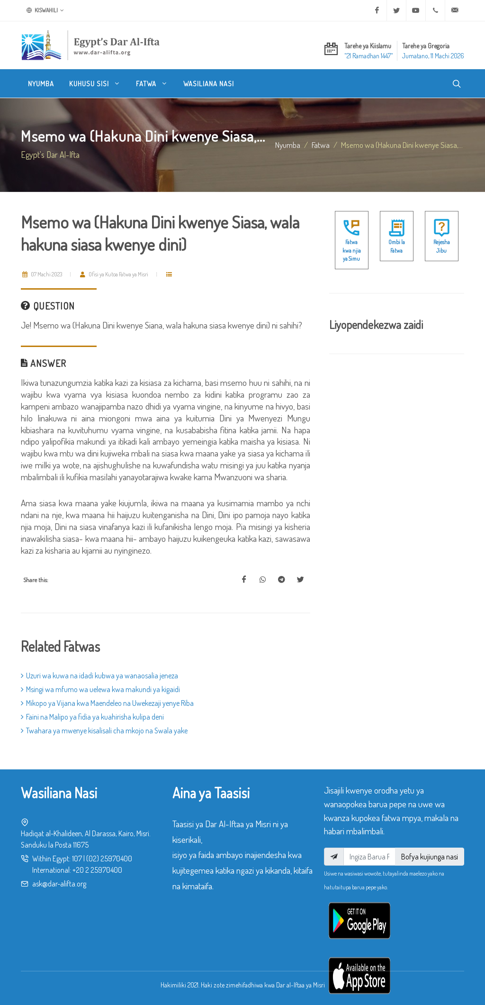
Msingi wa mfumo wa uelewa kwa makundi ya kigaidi (100, 689)
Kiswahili (45, 10)
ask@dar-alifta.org (59, 883)
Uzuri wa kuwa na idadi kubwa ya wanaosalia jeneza (99, 675)
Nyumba (287, 144)
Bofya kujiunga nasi (429, 856)
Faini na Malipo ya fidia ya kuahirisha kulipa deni (92, 717)
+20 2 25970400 (97, 870)
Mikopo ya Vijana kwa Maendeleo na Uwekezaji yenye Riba (107, 703)
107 (77, 858)
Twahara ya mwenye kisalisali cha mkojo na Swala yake (104, 730)
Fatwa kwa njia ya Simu (351, 250)
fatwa (321, 144)
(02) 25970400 (109, 858)
